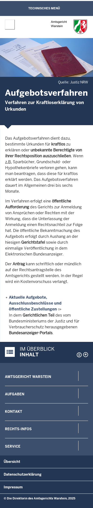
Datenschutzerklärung (23, 474)
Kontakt (13, 411)
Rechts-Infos (18, 429)
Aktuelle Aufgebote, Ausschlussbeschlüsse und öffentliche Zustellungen (35, 303)
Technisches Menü (44, 8)
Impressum (13, 487)
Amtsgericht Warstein (28, 376)
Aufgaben (14, 394)
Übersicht (12, 461)
